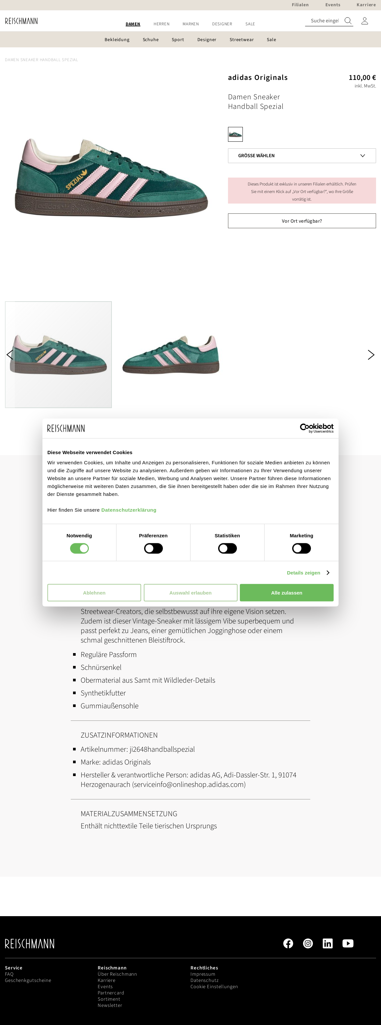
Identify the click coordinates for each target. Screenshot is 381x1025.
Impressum (203, 974)
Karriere (106, 980)
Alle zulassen (286, 593)
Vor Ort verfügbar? (302, 221)
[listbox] (302, 136)
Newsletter (110, 1005)
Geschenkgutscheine (28, 980)
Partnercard (111, 992)
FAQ (9, 974)
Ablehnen (94, 593)
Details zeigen (303, 572)
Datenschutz (204, 980)
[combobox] (329, 20)
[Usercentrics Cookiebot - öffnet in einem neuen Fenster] (305, 428)
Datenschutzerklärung (129, 510)
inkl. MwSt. (365, 86)
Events (105, 986)
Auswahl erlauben (190, 593)
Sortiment (109, 999)
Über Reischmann (117, 974)
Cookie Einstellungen (214, 986)
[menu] (190, 24)
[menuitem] (133, 24)
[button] (10, 355)
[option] (235, 134)
